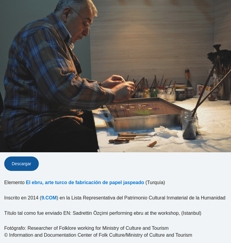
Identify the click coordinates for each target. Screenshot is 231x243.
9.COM (49, 197)
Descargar (21, 163)
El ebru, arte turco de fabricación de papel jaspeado (85, 182)
